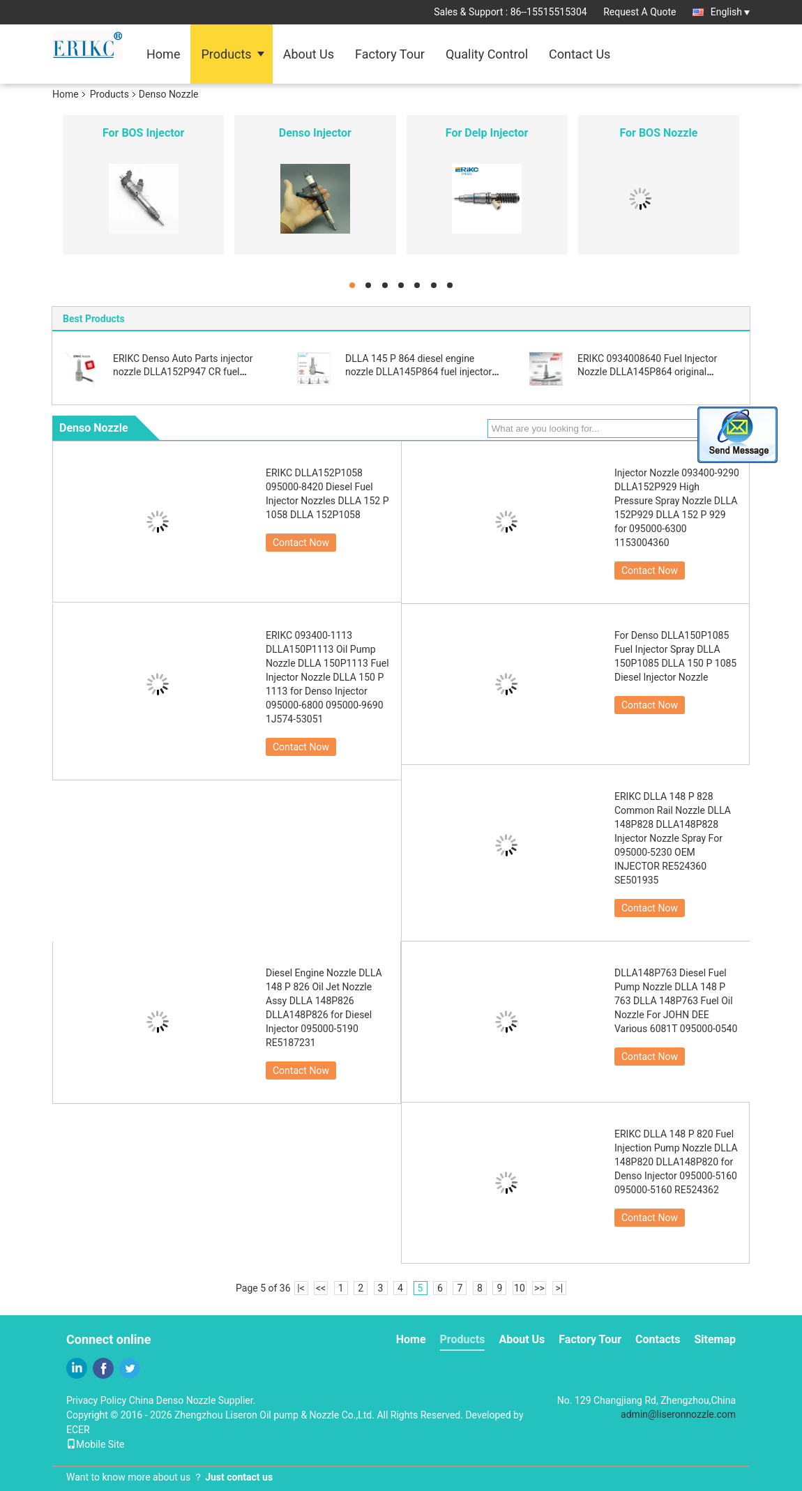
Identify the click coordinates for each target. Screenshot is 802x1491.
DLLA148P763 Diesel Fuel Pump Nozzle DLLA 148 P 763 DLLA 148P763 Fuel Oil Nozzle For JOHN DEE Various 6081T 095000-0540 (675, 1000)
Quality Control (487, 54)
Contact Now (301, 542)
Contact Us (579, 54)
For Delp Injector (487, 132)
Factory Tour (390, 54)
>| (559, 1288)
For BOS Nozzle (658, 132)
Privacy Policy (96, 1400)
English (730, 11)
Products (226, 54)
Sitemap (715, 1339)
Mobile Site (95, 1444)
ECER (78, 1429)
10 (519, 1288)
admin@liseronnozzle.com (678, 1414)
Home (163, 54)
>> (539, 1288)
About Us (308, 54)
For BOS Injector (143, 132)
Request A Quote (639, 11)
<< (321, 1288)
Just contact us (239, 1477)
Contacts (657, 1339)
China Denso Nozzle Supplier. (192, 1400)
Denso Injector (315, 132)
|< (301, 1288)
